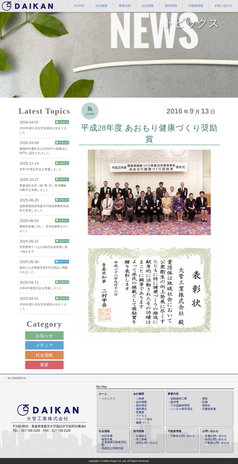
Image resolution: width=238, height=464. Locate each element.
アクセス (141, 415)
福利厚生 (141, 409)
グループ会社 (144, 419)
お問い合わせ (210, 431)
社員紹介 (141, 436)
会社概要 (101, 6)
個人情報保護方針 (17, 378)
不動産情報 (195, 6)
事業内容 (125, 6)
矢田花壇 (107, 436)
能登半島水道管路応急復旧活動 (114, 442)
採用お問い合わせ (147, 443)
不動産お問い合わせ (182, 436)
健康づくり (143, 422)
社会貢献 (148, 6)
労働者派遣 (209, 409)
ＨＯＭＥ (79, 6)
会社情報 (141, 402)
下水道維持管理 (180, 405)
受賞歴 (140, 412)
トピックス (108, 398)
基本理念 (141, 405)
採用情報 (171, 6)
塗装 (205, 398)
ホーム (103, 394)
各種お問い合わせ (216, 436)
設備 (205, 402)
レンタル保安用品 (181, 409)
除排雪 (174, 402)
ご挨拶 (140, 398)
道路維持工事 (178, 398)
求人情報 (141, 439)
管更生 (206, 405)
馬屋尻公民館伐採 (112, 448)
